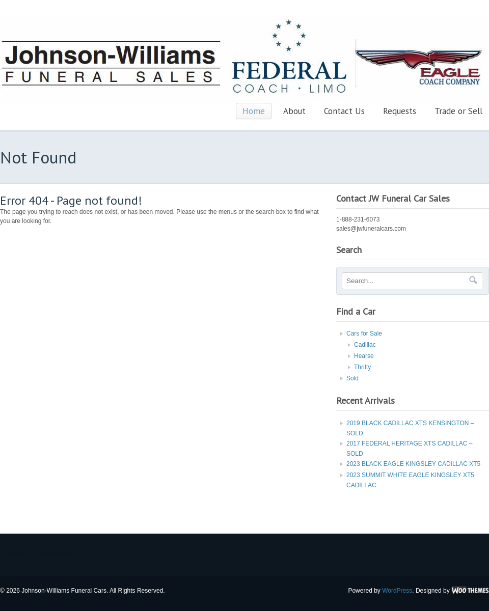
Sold (352, 378)
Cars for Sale (364, 333)
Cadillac (365, 344)
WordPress (397, 590)
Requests (399, 111)
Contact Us (344, 111)
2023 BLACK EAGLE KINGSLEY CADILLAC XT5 (413, 463)
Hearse (364, 355)
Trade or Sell (458, 111)
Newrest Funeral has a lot (40, 553)
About (294, 111)
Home (253, 111)
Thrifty (362, 367)
